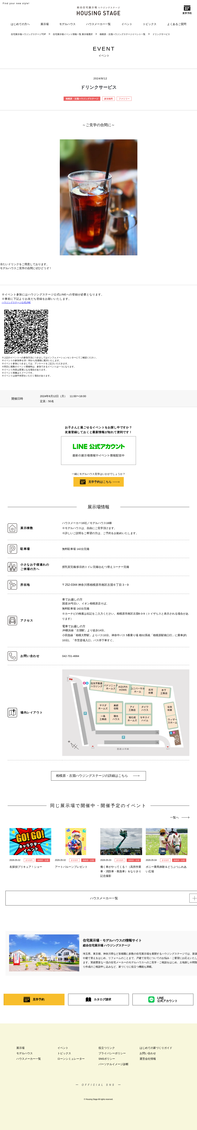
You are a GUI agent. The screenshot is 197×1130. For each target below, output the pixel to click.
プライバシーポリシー (112, 1054)
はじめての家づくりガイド (156, 1048)
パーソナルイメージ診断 (113, 1065)
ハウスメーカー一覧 (98, 24)
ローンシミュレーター (71, 1059)
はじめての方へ (20, 24)
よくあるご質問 (176, 24)
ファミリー (124, 99)
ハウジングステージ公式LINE (16, 302)
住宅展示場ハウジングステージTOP (28, 34)
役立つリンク (106, 1048)
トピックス (149, 24)
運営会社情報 (148, 1059)
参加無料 (108, 99)
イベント (126, 24)
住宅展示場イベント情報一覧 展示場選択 (73, 34)
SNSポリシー (106, 1059)
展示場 (45, 24)
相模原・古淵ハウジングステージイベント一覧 (122, 34)
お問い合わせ (148, 1054)
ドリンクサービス (161, 34)
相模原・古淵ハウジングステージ (82, 99)
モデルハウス (67, 24)
